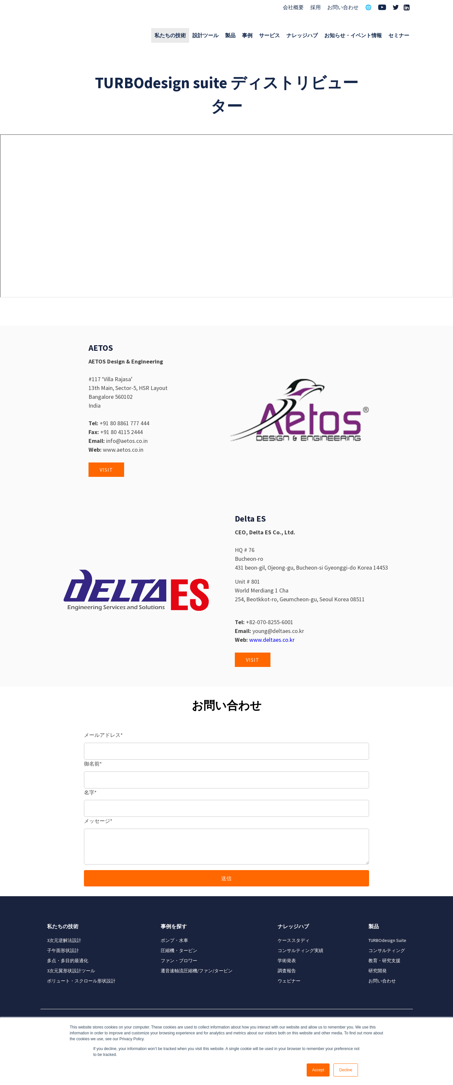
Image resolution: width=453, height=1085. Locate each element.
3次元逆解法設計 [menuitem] (64, 940)
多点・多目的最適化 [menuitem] (67, 961)
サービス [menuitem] (269, 35)
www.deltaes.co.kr (272, 639)
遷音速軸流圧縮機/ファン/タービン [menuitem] (197, 971)
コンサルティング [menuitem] (386, 950)
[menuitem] (382, 8)
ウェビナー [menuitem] (289, 981)
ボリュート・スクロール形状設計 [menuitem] (81, 981)
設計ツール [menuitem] (205, 35)
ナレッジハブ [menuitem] (302, 35)
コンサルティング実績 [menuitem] (300, 950)
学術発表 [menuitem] (287, 961)
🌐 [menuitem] (368, 7)
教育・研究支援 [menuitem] (384, 961)
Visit (106, 469)
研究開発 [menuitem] (377, 971)
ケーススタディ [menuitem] (294, 940)
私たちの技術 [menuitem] (170, 35)
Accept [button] (318, 1070)
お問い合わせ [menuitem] (343, 7)
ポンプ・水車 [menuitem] (174, 940)
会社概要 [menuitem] (293, 7)
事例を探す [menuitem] (174, 926)
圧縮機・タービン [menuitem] (179, 950)
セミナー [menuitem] (398, 35)
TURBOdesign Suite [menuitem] (387, 940)
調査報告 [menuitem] (287, 971)
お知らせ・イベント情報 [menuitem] (353, 35)
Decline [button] (345, 1070)
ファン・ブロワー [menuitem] (179, 961)
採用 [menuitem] (315, 7)
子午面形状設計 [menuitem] (63, 950)
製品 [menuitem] (230, 35)
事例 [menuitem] (247, 35)
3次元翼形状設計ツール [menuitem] (71, 971)
